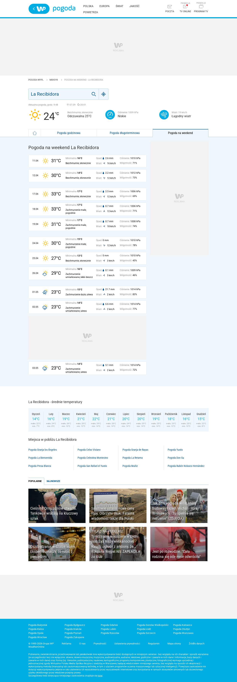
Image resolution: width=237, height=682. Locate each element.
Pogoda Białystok (37, 625)
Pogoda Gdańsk (109, 625)
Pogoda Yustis (175, 449)
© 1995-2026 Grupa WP (41, 643)
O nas (82, 643)
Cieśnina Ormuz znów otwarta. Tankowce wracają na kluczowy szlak (54, 513)
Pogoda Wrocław (37, 637)
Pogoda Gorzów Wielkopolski (152, 625)
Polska (88, 6)
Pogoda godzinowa (68, 133)
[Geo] (103, 94)
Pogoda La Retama (133, 457)
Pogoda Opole (35, 633)
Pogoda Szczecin (146, 633)
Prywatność (100, 643)
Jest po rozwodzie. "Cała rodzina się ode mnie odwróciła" (176, 554)
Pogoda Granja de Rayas (135, 449)
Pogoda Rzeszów (110, 633)
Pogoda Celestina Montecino (93, 457)
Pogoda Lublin (108, 629)
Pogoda (64, 8)
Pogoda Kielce (36, 629)
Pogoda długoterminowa (125, 133)
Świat (119, 6)
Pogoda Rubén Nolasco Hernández (186, 465)
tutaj (100, 675)
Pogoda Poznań (73, 633)
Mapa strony (174, 643)
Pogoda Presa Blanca (39, 465)
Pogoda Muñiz (130, 465)
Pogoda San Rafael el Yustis (92, 465)
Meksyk (54, 80)
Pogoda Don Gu (176, 457)
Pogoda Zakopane (74, 637)
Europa (104, 6)
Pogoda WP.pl (36, 80)
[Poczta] (169, 9)
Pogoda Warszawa (183, 633)
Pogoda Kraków (73, 629)
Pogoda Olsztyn (181, 629)
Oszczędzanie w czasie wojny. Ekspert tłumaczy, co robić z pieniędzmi (53, 551)
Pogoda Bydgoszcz (75, 625)
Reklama (66, 643)
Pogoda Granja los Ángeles (42, 449)
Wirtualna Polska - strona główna (39, 9)
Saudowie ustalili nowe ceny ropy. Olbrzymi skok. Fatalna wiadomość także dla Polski (112, 513)
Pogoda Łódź (144, 629)
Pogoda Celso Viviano (89, 449)
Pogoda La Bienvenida (40, 457)
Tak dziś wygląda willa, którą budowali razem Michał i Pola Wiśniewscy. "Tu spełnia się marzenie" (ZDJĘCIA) (174, 511)
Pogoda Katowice (182, 625)
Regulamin (153, 643)
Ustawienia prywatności (127, 643)
